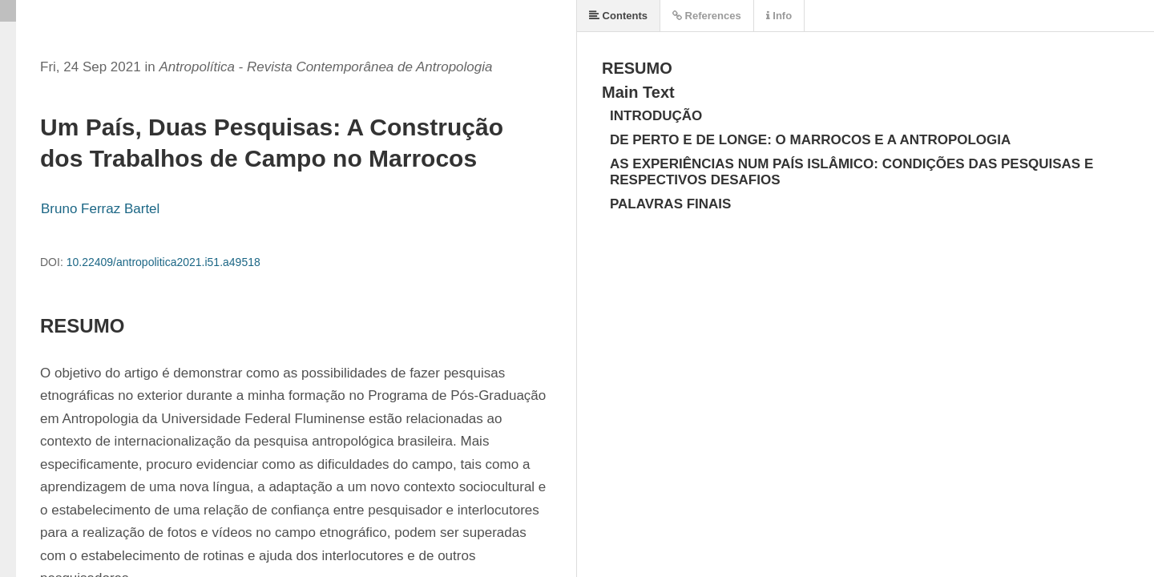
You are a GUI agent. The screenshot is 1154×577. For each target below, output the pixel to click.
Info (779, 16)
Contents (618, 16)
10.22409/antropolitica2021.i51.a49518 (163, 262)
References (706, 16)
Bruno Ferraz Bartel (100, 208)
